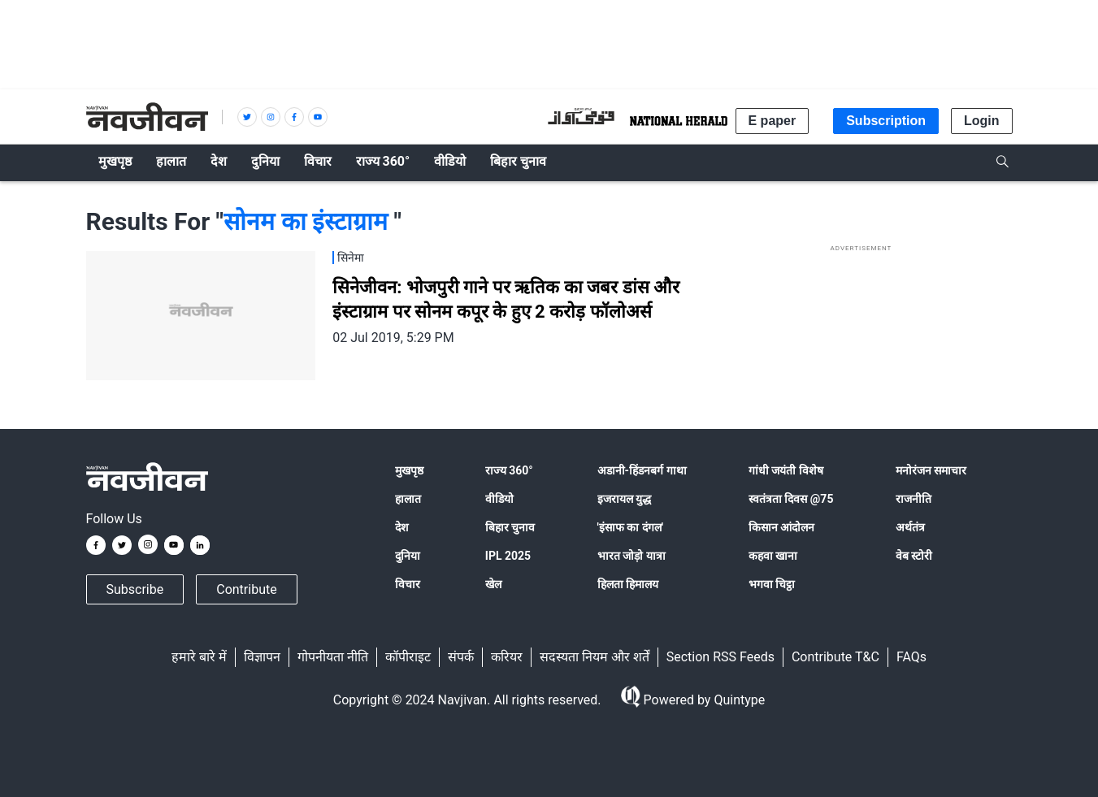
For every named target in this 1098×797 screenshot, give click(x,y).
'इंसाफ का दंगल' (630, 527)
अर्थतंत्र (910, 527)
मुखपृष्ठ (409, 470)
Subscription (886, 121)
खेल (493, 584)
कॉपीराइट (408, 657)
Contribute (246, 589)
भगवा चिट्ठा (772, 584)
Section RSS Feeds (720, 657)
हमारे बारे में (199, 657)
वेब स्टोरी (914, 555)
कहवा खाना (773, 555)
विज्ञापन (262, 657)
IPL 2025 (508, 555)
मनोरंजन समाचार (931, 470)
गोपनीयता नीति (332, 657)
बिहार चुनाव (510, 527)
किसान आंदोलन (781, 527)
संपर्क (461, 657)
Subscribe (135, 589)
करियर (507, 657)
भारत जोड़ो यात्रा (631, 555)
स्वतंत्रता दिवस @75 (791, 498)
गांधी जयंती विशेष (786, 470)
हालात (408, 498)
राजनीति (913, 498)
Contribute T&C (835, 657)
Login (982, 121)
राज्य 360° (509, 470)
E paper (772, 121)
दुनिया (407, 555)
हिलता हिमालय (627, 584)
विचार (407, 584)
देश (402, 527)
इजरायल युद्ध (624, 498)
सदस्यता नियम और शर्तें (594, 657)
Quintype (737, 700)
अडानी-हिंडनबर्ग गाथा (642, 470)
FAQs (911, 657)
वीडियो (499, 498)
